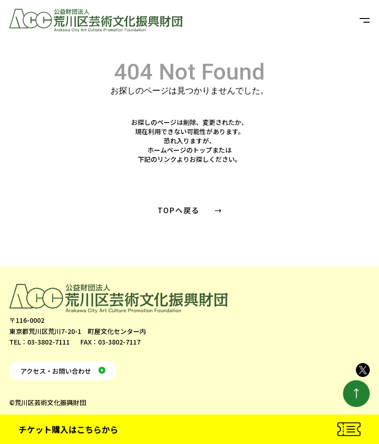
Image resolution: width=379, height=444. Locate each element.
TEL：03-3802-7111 (39, 341)
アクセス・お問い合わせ (55, 371)
